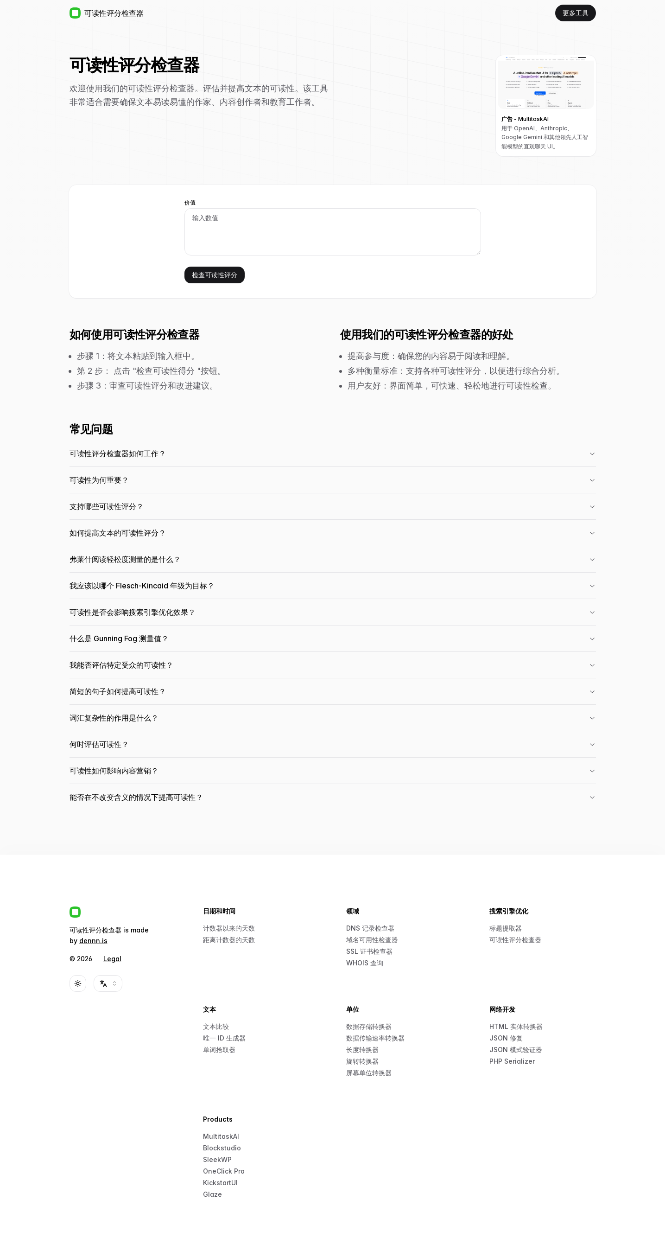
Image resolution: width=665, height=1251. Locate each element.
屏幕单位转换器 (369, 1073)
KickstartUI (220, 1183)
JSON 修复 (506, 1038)
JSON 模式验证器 (515, 1049)
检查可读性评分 (214, 275)
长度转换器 (362, 1049)
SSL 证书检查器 (369, 951)
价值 (190, 202)
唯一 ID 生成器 (224, 1038)
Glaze (212, 1194)
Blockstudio (222, 1148)
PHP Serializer (512, 1061)
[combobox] (108, 983)
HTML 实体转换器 (516, 1026)
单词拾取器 (219, 1049)
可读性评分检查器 (515, 940)
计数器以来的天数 (229, 928)
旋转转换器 (362, 1061)
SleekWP (217, 1159)
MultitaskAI (221, 1136)
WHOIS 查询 (364, 963)
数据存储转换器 (369, 1026)
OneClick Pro (224, 1171)
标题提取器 (505, 928)
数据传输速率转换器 (375, 1038)
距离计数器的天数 (229, 940)
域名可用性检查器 (372, 940)
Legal (112, 959)
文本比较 (216, 1026)
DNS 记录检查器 (370, 928)
